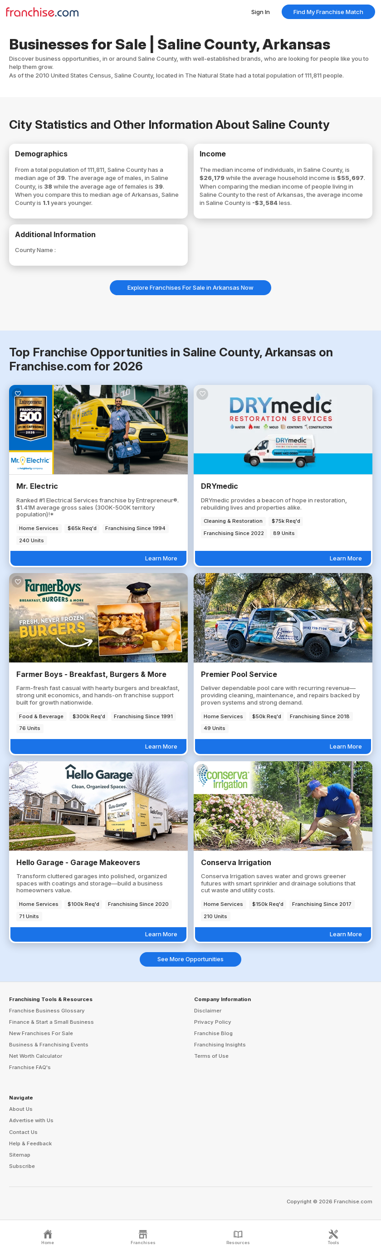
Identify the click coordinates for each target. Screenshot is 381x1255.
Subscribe (22, 1166)
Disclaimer (207, 1010)
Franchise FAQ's (30, 1067)
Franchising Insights (220, 1044)
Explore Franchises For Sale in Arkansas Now (190, 287)
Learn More (161, 558)
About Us (21, 1109)
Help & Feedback (30, 1143)
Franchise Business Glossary (47, 1010)
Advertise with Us (31, 1120)
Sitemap (19, 1155)
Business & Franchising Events (48, 1044)
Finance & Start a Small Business (51, 1022)
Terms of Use (211, 1056)
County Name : (35, 249)
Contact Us (23, 1132)
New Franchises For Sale (41, 1033)
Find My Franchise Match (328, 11)
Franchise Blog (213, 1033)
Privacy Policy (212, 1022)
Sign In (260, 11)
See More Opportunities (190, 959)
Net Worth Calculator (35, 1056)
